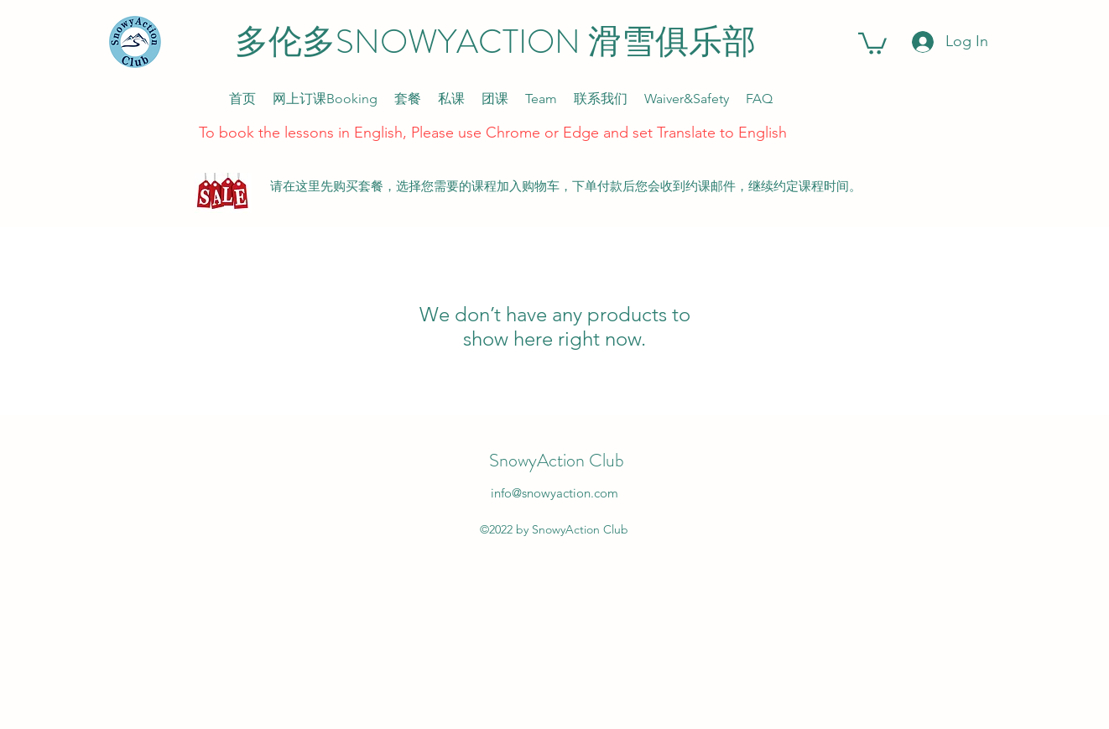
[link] (872, 42)
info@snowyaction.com (554, 493)
